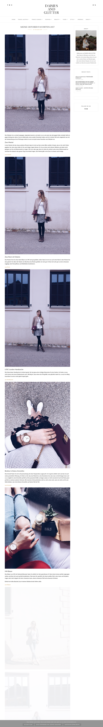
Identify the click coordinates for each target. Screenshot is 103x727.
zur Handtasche (9, 379)
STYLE (72, 19)
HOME (13, 19)
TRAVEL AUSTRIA (23, 19)
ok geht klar (28, 724)
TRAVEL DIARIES (37, 19)
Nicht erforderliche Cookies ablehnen (48, 724)
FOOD (65, 19)
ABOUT (88, 19)
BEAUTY (57, 19)
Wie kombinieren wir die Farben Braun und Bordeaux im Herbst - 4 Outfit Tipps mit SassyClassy (85, 83)
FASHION (48, 19)
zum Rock (7, 267)
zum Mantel (8, 154)
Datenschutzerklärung (72, 724)
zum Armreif (8, 485)
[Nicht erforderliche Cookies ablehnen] (101, 723)
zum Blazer (8, 584)
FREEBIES (80, 19)
